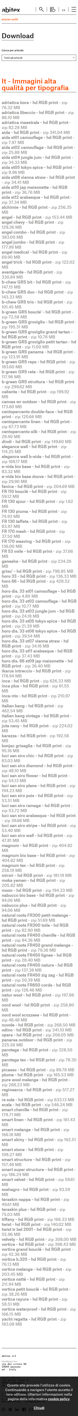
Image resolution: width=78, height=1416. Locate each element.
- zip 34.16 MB (35, 643)
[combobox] (39, 58)
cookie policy (58, 1399)
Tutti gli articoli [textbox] (13, 57)
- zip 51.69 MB (36, 918)
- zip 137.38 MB (37, 967)
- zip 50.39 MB (38, 977)
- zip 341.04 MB (36, 132)
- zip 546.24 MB (37, 1104)
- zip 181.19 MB (37, 875)
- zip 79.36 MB (37, 948)
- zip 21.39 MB (39, 623)
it (63, 10)
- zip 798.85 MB (37, 571)
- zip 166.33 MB (38, 1219)
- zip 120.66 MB (37, 414)
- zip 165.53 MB (38, 1074)
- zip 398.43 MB (39, 1244)
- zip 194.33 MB (37, 890)
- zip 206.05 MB (38, 1034)
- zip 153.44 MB (37, 217)
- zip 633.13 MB (38, 1099)
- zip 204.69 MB (38, 486)
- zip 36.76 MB (34, 190)
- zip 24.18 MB (38, 613)
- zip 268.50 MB (39, 1024)
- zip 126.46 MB (36, 987)
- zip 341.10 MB (37, 1029)
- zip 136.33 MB (39, 576)
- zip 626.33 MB (36, 680)
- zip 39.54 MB (39, 633)
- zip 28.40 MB (37, 957)
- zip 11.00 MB (39, 344)
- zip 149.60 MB (37, 441)
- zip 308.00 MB (39, 1239)
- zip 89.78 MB (38, 1069)
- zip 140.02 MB (36, 1224)
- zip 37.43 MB (37, 653)
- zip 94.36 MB (38, 938)
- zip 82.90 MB (35, 928)
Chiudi (39, 1408)
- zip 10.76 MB (37, 334)
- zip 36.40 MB (37, 663)
